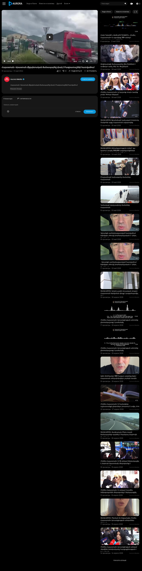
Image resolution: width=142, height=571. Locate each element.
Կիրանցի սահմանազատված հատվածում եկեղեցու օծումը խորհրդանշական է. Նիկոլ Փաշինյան (118, 235)
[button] (138, 3)
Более (67, 3)
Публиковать (89, 111)
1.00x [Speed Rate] (79, 61)
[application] (50, 37)
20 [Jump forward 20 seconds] (83, 61)
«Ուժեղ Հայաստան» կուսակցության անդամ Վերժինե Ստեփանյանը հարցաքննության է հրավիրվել (119, 549)
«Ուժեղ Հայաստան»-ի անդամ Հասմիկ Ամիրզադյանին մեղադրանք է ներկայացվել (118, 491)
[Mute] (87, 61)
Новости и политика (46, 3)
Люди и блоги (32, 3)
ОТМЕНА (78, 111)
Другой (59, 3)
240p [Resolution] (91, 61)
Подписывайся (88, 79)
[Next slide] (136, 12)
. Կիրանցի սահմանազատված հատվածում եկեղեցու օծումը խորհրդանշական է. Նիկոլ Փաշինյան (118, 264)
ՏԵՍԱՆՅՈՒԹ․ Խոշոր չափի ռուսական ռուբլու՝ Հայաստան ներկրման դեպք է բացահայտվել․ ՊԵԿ (120, 293)
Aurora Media (17, 79)
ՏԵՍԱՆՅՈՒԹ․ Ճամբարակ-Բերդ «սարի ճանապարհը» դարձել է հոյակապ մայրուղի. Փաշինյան (119, 434)
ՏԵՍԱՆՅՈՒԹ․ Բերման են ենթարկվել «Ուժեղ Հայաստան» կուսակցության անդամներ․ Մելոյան (118, 520)
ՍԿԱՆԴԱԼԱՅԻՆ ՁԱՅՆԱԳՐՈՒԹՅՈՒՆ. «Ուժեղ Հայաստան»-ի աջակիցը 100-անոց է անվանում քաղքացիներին (118, 37)
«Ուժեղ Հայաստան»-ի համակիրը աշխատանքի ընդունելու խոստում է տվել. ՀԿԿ (120, 405)
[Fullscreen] (95, 61)
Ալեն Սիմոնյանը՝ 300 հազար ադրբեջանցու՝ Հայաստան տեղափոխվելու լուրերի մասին (119, 377)
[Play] (4, 61)
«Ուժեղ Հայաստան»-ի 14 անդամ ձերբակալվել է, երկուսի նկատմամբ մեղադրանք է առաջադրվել (120, 463)
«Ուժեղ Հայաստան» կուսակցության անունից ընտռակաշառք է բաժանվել (119, 321)
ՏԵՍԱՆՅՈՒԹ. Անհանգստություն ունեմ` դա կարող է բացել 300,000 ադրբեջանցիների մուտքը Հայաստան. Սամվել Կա (118, 150)
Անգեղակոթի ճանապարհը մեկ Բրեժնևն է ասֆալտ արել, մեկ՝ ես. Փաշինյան (118, 65)
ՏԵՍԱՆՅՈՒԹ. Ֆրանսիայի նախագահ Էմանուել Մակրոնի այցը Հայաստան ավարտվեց (120, 121)
